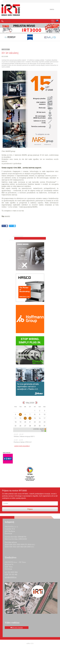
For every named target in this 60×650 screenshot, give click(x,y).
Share (3, 225)
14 (30, 418)
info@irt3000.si (10, 577)
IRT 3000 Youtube (17, 628)
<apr (23, 402)
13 (25, 418)
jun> (36, 402)
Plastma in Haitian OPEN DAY (23, 442)
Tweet (11, 225)
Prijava (30, 509)
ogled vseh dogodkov (22, 446)
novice (6, 49)
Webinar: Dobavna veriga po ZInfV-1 (24, 436)
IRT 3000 (10, 10)
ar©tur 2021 (30, 643)
